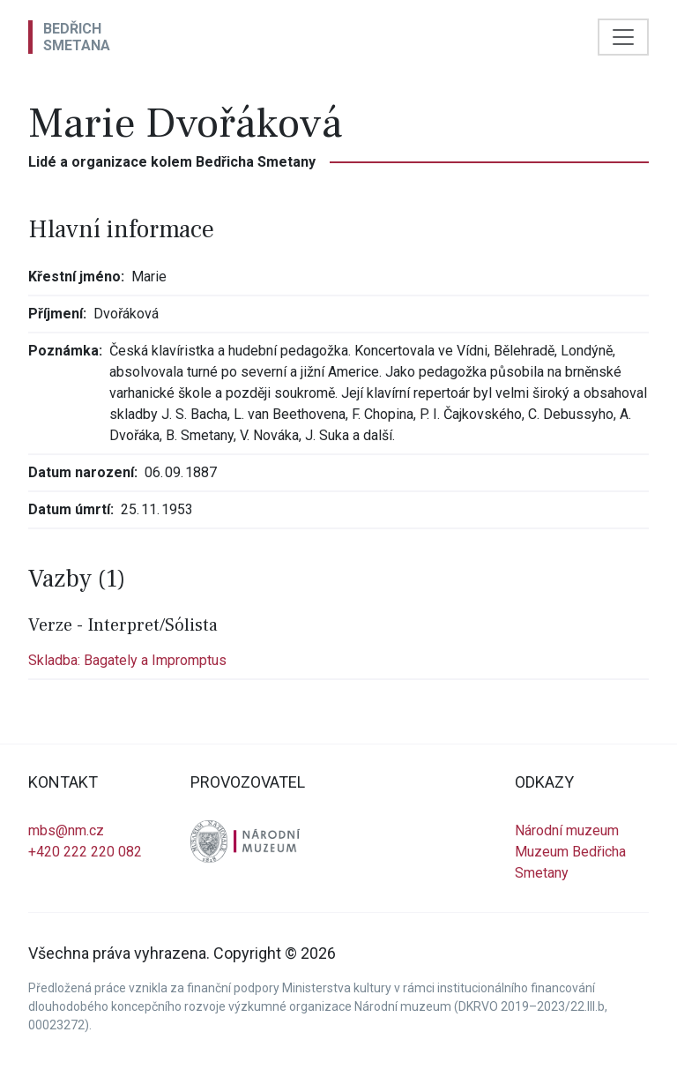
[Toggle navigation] (623, 37)
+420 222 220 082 (85, 851)
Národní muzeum (567, 830)
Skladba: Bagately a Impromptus (127, 660)
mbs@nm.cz (66, 830)
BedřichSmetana (76, 37)
